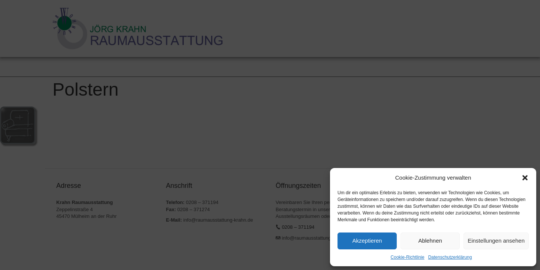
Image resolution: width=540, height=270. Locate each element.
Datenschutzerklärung (450, 257)
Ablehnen (430, 240)
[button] (525, 178)
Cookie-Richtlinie (407, 257)
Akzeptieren (367, 240)
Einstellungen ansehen (496, 240)
